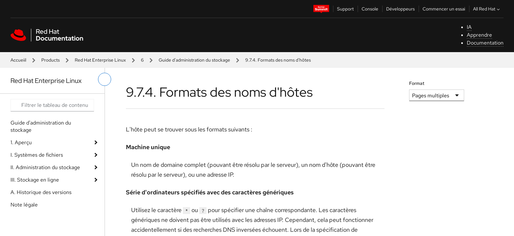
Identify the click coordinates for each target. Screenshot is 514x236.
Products (50, 60)
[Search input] (52, 105)
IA (469, 27)
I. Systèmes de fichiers (36, 154)
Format (417, 83)
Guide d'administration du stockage (194, 60)
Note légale (24, 204)
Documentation (485, 42)
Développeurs (400, 9)
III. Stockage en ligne (34, 179)
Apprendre (479, 34)
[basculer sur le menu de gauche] (104, 79)
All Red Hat (487, 9)
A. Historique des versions (40, 192)
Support (345, 9)
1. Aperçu (21, 142)
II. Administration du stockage (45, 167)
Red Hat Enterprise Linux (100, 60)
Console (370, 9)
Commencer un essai (444, 9)
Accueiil (18, 60)
